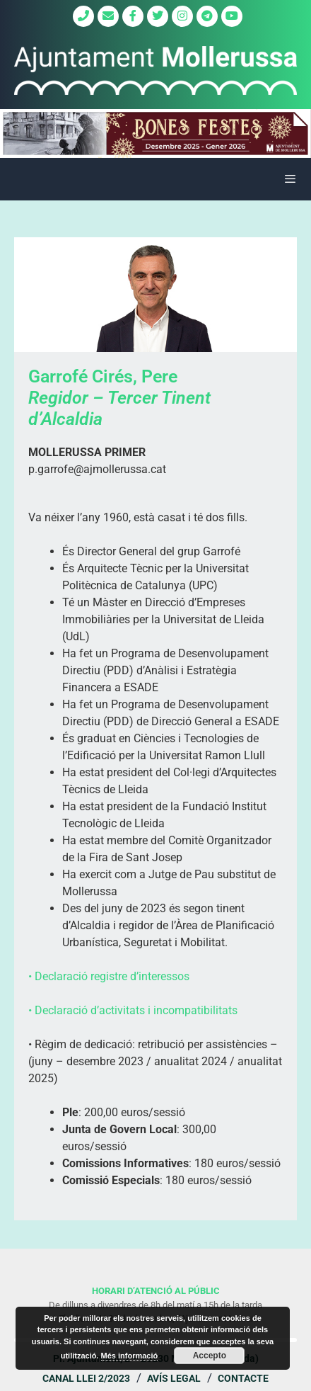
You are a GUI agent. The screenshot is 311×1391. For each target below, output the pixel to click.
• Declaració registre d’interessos (108, 976)
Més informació (129, 1355)
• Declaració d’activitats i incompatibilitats (132, 1010)
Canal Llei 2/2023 (86, 1378)
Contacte (243, 1378)
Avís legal (174, 1378)
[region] (155, 133)
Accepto (209, 1356)
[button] (155, 133)
